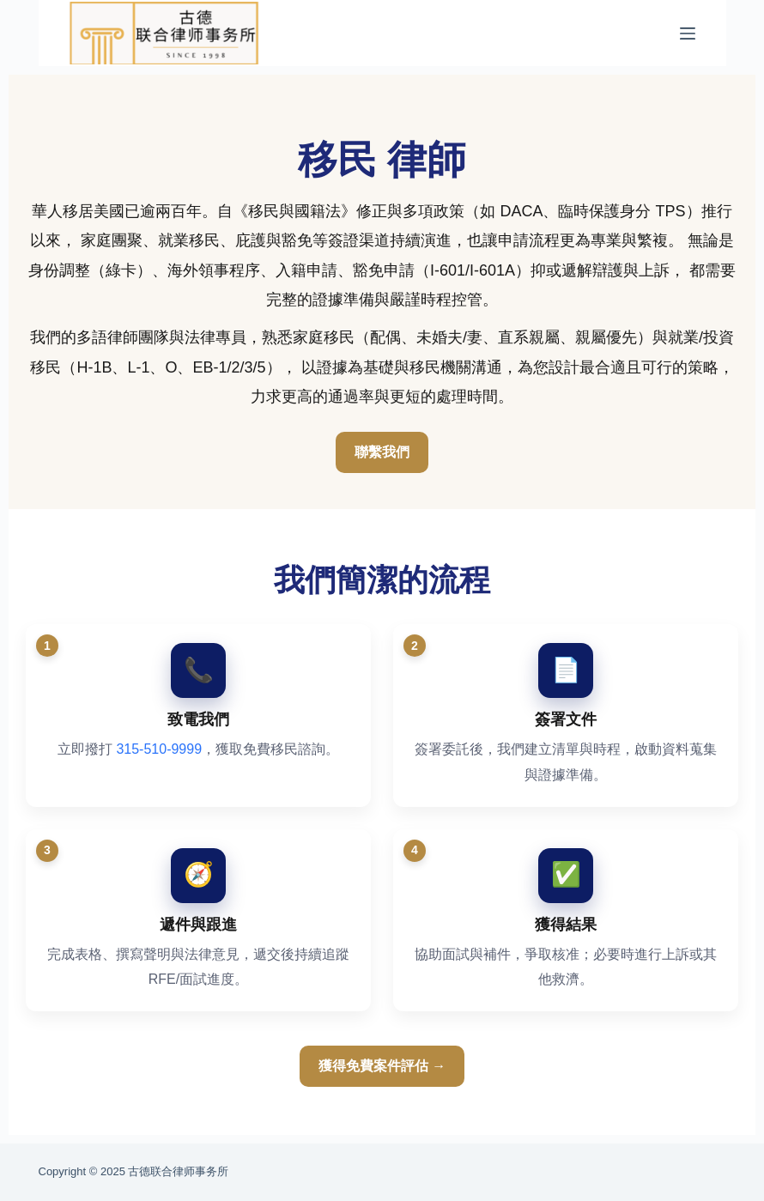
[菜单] (687, 33)
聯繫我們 (382, 452)
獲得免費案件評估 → (382, 1065)
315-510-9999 (159, 749)
